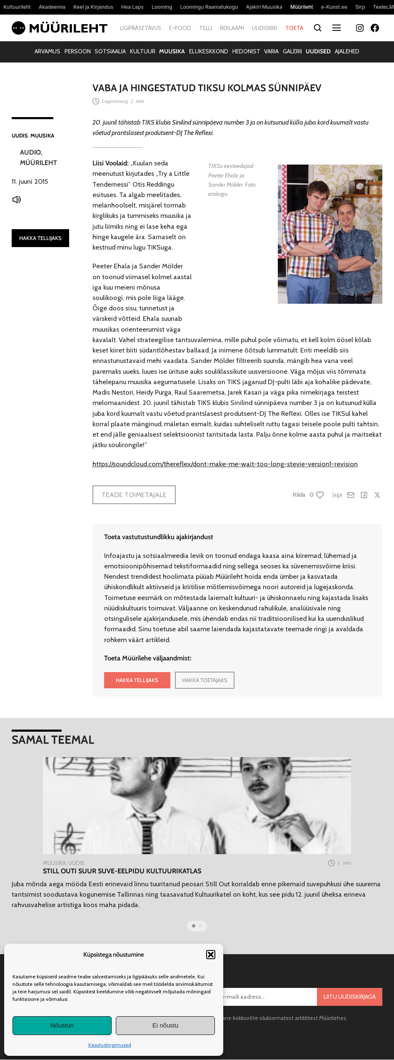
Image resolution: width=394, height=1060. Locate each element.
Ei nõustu (165, 1025)
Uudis (20, 135)
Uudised (318, 51)
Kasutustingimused (109, 1045)
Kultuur (142, 51)
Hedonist (246, 51)
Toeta (294, 28)
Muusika (172, 51)
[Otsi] (318, 28)
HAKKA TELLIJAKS (40, 238)
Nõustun (62, 1025)
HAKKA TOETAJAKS (204, 680)
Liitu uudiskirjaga (350, 996)
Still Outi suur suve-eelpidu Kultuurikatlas (122, 871)
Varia (271, 51)
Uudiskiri (264, 28)
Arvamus (47, 51)
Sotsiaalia (110, 51)
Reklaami (232, 28)
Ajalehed (347, 51)
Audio (30, 152)
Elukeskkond (208, 51)
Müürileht (38, 163)
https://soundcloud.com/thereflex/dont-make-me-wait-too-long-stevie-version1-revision (225, 464)
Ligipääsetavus (140, 28)
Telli (205, 28)
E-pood (180, 28)
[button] (211, 954)
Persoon (78, 51)
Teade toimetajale (134, 494)
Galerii (292, 51)
